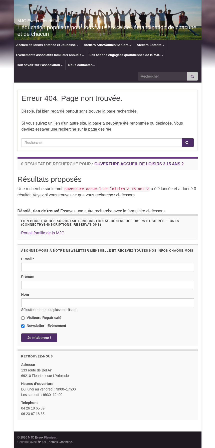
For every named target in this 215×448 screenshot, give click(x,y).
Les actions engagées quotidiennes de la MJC (126, 55)
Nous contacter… (81, 65)
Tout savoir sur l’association (39, 65)
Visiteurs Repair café (41, 318)
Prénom (27, 277)
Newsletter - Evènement (43, 326)
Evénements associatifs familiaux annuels (50, 55)
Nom (25, 294)
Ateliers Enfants (150, 45)
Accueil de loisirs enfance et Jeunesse (47, 45)
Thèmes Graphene (59, 442)
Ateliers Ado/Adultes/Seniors (107, 45)
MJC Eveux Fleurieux (53, 19)
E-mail (27, 259)
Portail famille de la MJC (43, 233)
